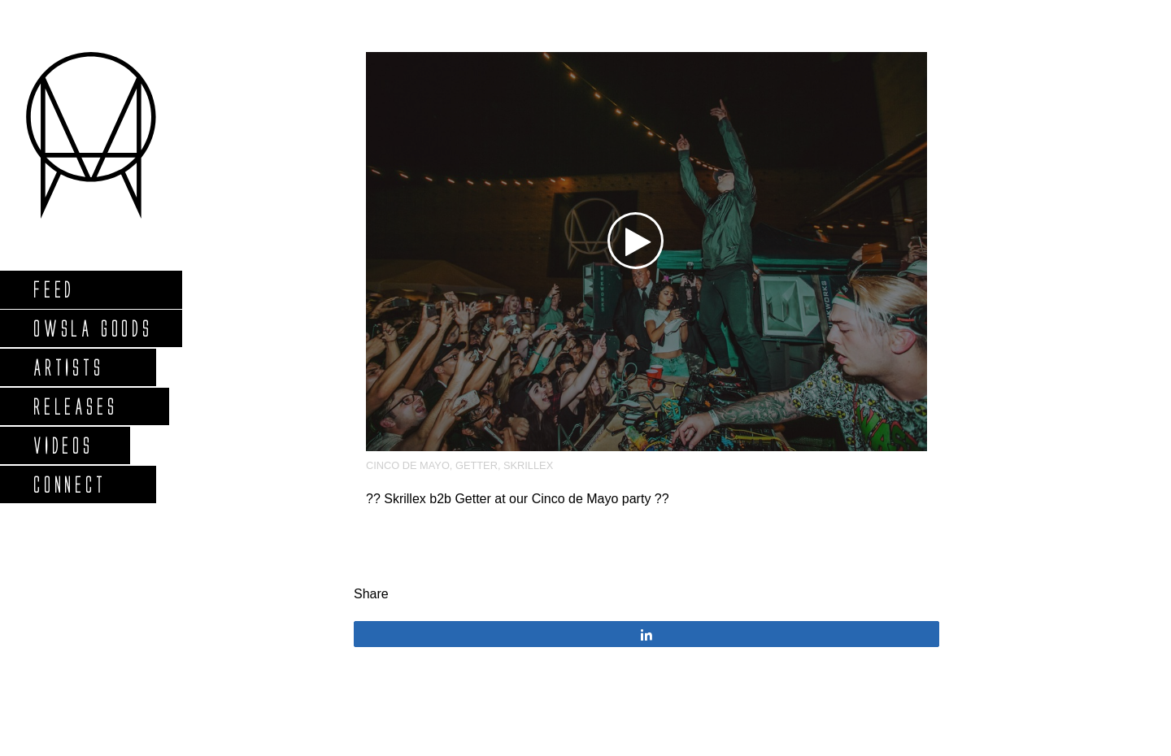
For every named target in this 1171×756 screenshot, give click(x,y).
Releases (74, 406)
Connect (69, 484)
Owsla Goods (92, 328)
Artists (68, 367)
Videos (63, 445)
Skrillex (528, 465)
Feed (53, 289)
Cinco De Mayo (408, 465)
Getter (476, 465)
